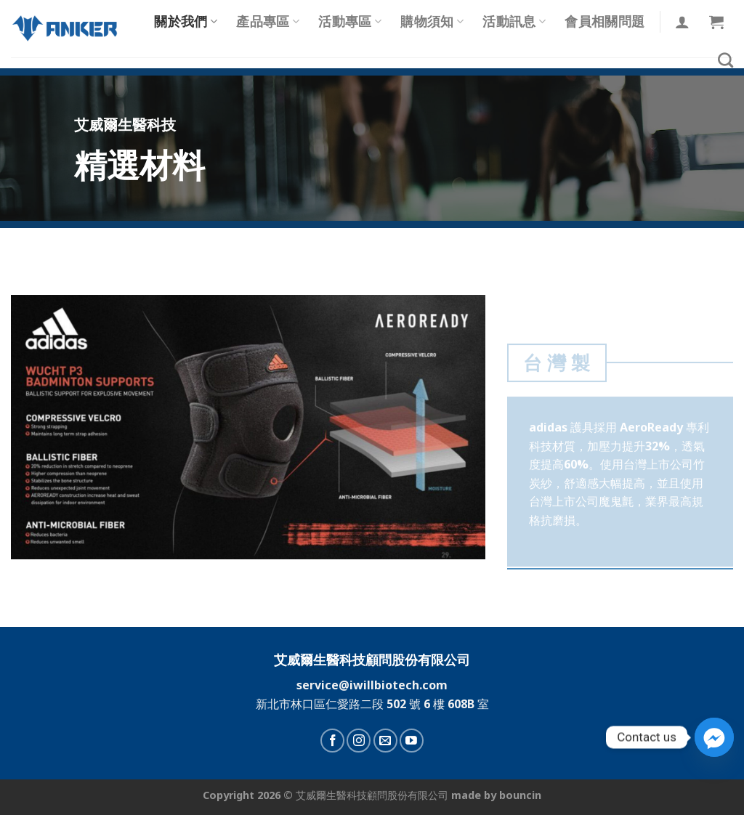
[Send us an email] (385, 741)
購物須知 (432, 21)
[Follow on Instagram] (359, 741)
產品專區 (267, 21)
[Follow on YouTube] (412, 741)
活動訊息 (514, 21)
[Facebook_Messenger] (714, 737)
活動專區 (349, 21)
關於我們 (185, 21)
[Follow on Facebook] (332, 741)
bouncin (520, 795)
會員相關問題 (604, 21)
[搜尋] (725, 60)
